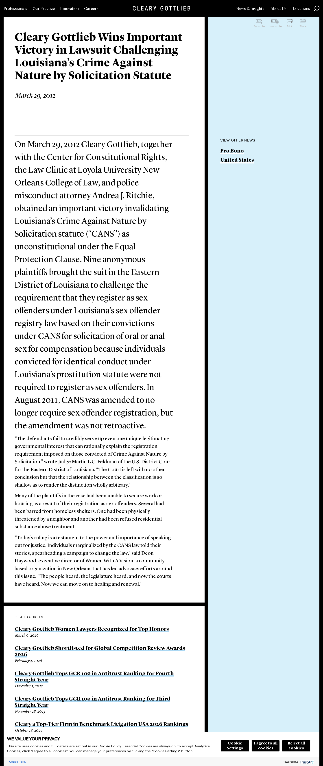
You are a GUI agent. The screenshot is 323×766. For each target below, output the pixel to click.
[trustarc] (306, 761)
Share (302, 26)
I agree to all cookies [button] (265, 745)
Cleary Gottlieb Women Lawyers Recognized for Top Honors (92, 629)
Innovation (69, 9)
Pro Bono (232, 151)
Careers (91, 9)
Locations (301, 9)
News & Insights (250, 9)
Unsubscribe (275, 26)
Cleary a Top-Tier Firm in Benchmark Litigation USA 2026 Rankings (101, 724)
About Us (278, 9)
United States (237, 160)
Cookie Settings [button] (235, 745)
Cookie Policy (17, 761)
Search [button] (316, 8)
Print (289, 26)
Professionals (15, 9)
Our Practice (44, 9)
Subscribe (259, 26)
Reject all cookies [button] (296, 745)
